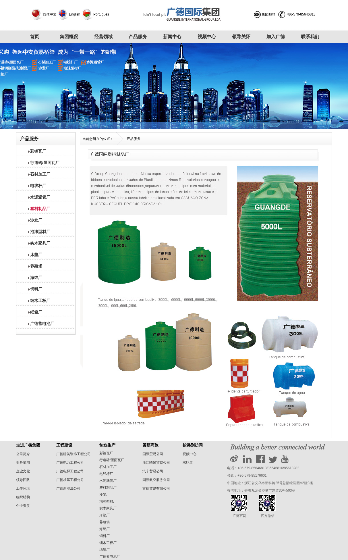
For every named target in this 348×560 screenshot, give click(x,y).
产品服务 (138, 36)
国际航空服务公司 (156, 480)
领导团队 (23, 480)
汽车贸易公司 (152, 471)
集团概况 (69, 36)
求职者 (188, 463)
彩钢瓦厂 (106, 453)
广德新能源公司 (68, 488)
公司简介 (23, 454)
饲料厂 (104, 536)
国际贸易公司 (152, 454)
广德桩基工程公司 (70, 480)
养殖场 (104, 522)
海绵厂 (104, 529)
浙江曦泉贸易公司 (156, 463)
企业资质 (23, 506)
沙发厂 (104, 494)
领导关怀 (241, 36)
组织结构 (23, 497)
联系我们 (310, 36)
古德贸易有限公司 (156, 488)
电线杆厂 (106, 474)
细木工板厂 (108, 543)
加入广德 (275, 36)
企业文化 (23, 471)
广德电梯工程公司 (70, 471)
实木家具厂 (108, 508)
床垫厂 (104, 515)
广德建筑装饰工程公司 (73, 454)
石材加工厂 (108, 467)
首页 (34, 36)
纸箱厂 (104, 550)
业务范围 (23, 463)
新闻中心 (172, 36)
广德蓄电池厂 (109, 557)
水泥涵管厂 (108, 481)
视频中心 (207, 36)
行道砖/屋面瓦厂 (111, 460)
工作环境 (23, 488)
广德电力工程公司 (70, 463)
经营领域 (103, 36)
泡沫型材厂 (108, 501)
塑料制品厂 (108, 488)
